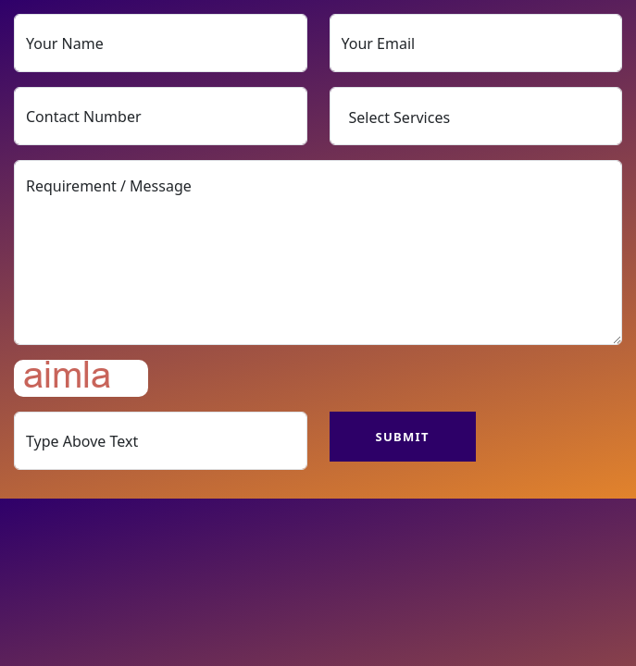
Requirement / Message (318, 252)
